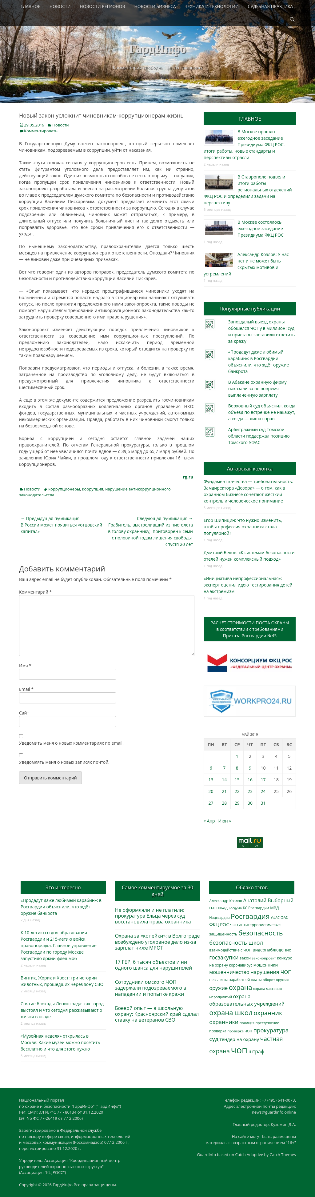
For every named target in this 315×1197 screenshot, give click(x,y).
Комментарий (35, 592)
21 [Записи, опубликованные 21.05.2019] (224, 791)
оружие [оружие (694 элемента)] (218, 987)
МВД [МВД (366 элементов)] (274, 908)
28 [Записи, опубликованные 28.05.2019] (224, 803)
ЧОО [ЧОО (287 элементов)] (234, 925)
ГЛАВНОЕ (30, 6)
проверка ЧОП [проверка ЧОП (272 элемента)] (239, 1031)
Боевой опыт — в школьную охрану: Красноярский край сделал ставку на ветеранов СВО (157, 1014)
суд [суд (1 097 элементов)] (213, 1039)
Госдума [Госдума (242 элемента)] (235, 908)
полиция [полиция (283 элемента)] (247, 1022)
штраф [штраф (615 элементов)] (256, 1051)
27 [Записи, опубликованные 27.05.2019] (210, 803)
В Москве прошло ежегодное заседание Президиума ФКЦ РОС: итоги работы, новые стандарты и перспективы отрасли (244, 144)
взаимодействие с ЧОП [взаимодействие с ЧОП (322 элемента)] (230, 950)
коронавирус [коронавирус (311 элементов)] (240, 965)
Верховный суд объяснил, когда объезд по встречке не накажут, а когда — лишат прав (261, 412)
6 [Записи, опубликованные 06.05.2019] (210, 768)
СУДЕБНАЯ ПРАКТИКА (270, 6)
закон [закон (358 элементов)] (245, 958)
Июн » (224, 821)
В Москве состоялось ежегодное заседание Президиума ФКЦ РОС (260, 228)
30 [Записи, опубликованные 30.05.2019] (250, 803)
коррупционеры (64, 489)
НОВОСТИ (60, 6)
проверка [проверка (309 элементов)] (217, 1031)
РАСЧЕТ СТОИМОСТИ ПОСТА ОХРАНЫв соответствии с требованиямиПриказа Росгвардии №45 (249, 629)
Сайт (24, 713)
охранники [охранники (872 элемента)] (223, 1022)
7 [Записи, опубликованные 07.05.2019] (224, 768)
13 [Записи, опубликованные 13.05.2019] (210, 780)
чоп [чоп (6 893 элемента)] (239, 1050)
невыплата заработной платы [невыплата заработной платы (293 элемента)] (235, 979)
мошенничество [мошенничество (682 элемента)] (229, 972)
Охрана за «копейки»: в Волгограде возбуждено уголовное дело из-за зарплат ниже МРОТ (157, 941)
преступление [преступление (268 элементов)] (267, 1022)
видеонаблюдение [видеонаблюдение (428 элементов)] (272, 950)
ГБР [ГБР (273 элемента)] (212, 908)
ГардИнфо (157, 49)
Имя (25, 665)
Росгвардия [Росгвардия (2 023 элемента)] (250, 916)
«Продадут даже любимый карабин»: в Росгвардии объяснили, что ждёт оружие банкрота (61, 906)
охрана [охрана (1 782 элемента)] (240, 987)
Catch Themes (282, 1154)
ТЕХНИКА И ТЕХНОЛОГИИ (212, 6)
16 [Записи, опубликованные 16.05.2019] (250, 780)
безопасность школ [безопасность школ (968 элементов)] (236, 942)
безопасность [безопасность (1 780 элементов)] (260, 932)
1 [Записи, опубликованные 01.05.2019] (237, 756)
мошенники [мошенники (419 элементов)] (265, 965)
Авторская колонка (250, 468)
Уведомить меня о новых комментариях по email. (71, 743)
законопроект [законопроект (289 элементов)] (264, 958)
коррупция (92, 489)
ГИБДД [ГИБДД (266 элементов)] (221, 908)
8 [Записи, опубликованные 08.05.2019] (237, 768)
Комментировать (41, 131)
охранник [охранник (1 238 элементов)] (268, 1013)
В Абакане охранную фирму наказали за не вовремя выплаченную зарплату (257, 388)
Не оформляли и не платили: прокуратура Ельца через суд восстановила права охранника (153, 916)
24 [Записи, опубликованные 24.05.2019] (263, 791)
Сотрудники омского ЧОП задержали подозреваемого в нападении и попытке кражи (150, 988)
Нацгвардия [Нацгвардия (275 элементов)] (219, 917)
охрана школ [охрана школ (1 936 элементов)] (231, 1012)
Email (26, 689)
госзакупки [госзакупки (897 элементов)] (223, 957)
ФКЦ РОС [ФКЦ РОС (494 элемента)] (219, 924)
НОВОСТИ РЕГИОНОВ (102, 6)
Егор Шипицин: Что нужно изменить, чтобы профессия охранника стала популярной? (243, 526)
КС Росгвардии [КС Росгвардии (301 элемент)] (256, 907)
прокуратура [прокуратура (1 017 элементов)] (271, 1030)
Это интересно (63, 887)
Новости (60, 125)
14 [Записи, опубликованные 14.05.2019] (224, 780)
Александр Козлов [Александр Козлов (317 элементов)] (225, 900)
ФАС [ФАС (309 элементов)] (284, 917)
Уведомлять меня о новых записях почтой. (64, 762)
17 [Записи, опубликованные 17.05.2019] (263, 780)
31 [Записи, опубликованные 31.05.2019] (263, 803)
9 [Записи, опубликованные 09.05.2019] (250, 768)
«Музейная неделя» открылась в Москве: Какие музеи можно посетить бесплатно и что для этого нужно (60, 1042)
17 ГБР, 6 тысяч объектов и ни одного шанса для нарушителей (153, 965)
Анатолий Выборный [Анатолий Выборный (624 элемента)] (268, 900)
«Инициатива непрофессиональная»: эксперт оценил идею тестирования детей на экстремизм (248, 584)
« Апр (209, 821)
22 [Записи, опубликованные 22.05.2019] (237, 791)
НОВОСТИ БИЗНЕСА (155, 6)
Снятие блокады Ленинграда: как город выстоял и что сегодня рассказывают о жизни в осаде (62, 1010)
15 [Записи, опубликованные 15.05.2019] (237, 780)
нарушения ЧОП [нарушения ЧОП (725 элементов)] (271, 971)
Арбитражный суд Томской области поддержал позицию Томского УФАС (259, 435)
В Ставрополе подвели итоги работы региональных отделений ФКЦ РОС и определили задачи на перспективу (248, 190)
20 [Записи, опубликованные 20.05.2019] (210, 791)
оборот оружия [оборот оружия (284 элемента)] (276, 979)
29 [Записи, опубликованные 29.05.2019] (237, 803)
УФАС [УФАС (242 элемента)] (275, 917)
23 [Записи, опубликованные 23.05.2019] (250, 791)
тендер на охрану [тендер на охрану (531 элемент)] (239, 1039)
